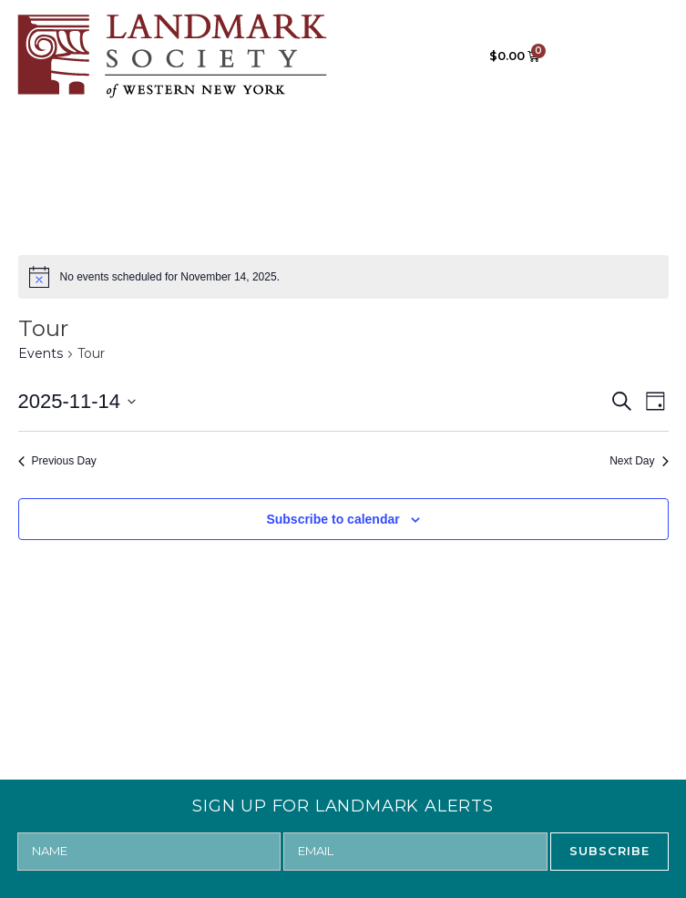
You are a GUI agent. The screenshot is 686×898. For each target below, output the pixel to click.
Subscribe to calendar (332, 519)
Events (40, 353)
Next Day (638, 460)
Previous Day (57, 460)
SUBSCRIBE (609, 850)
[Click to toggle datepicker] (77, 401)
